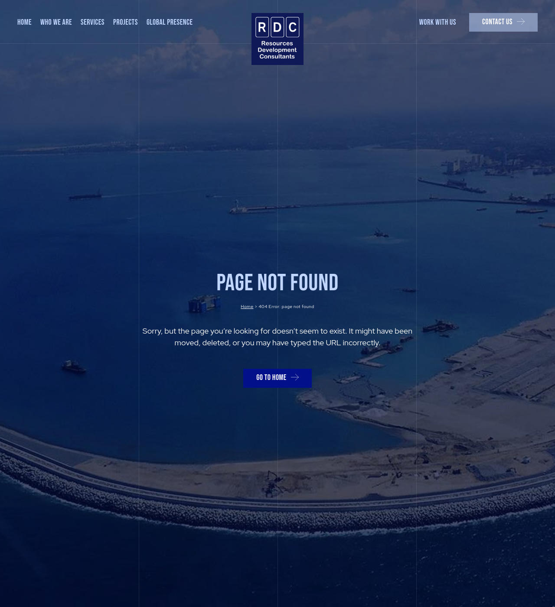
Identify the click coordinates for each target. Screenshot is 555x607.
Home (247, 306)
